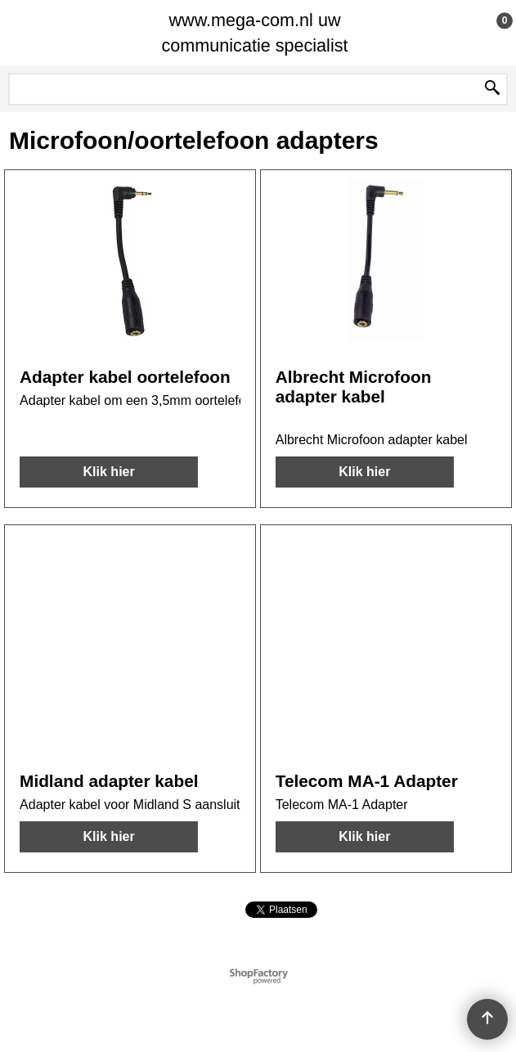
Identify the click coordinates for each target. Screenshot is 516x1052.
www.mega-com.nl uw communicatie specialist (254, 33)
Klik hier (109, 472)
